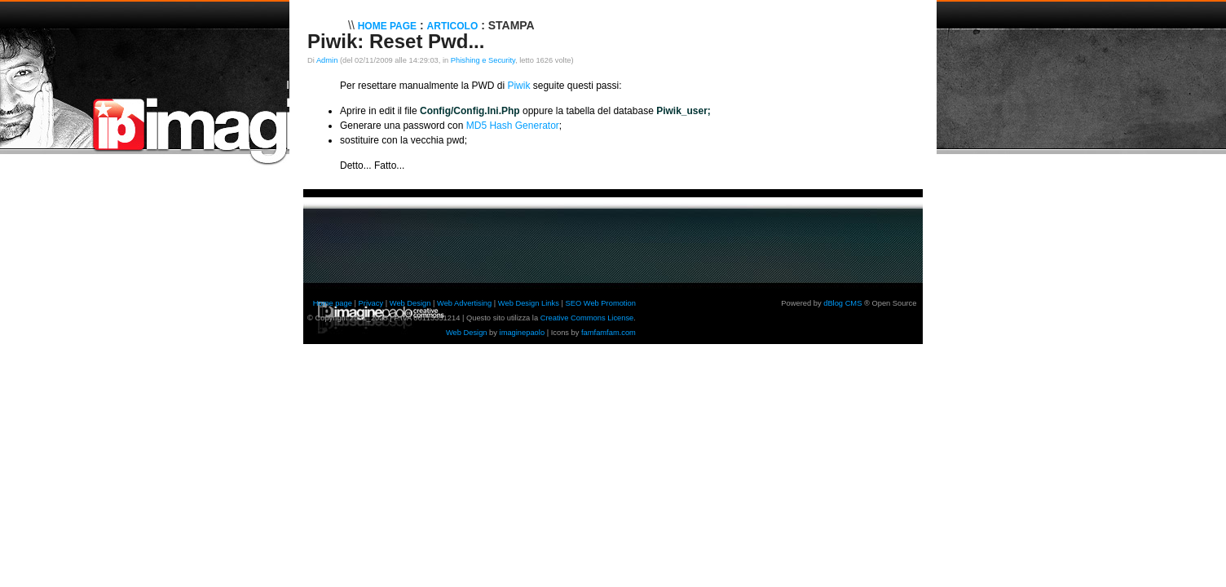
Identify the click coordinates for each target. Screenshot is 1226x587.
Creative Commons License (587, 318)
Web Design (410, 303)
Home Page (387, 26)
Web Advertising (464, 303)
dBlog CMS (842, 303)
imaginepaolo (522, 333)
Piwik (518, 85)
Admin (326, 60)
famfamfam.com (608, 333)
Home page (332, 303)
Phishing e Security (483, 60)
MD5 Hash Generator (512, 125)
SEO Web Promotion (600, 303)
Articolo (452, 26)
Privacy (371, 303)
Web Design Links (528, 303)
